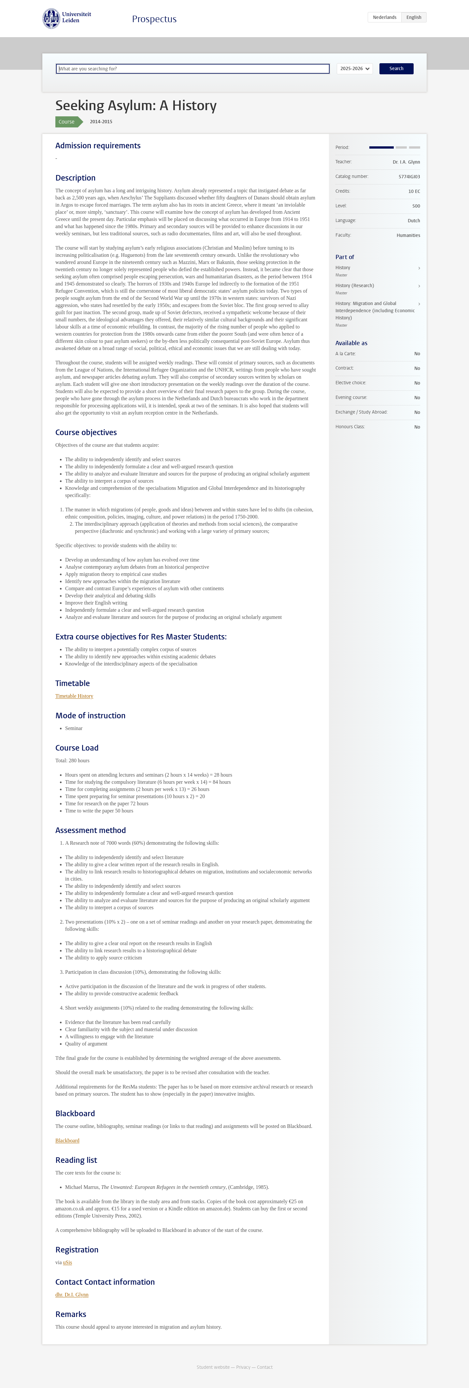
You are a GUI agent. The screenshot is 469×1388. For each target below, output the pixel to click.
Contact (265, 1367)
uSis (67, 1262)
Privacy (243, 1367)
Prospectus (154, 19)
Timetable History (74, 696)
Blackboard (67, 1140)
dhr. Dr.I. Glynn (72, 1294)
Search (397, 69)
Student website (213, 1367)
